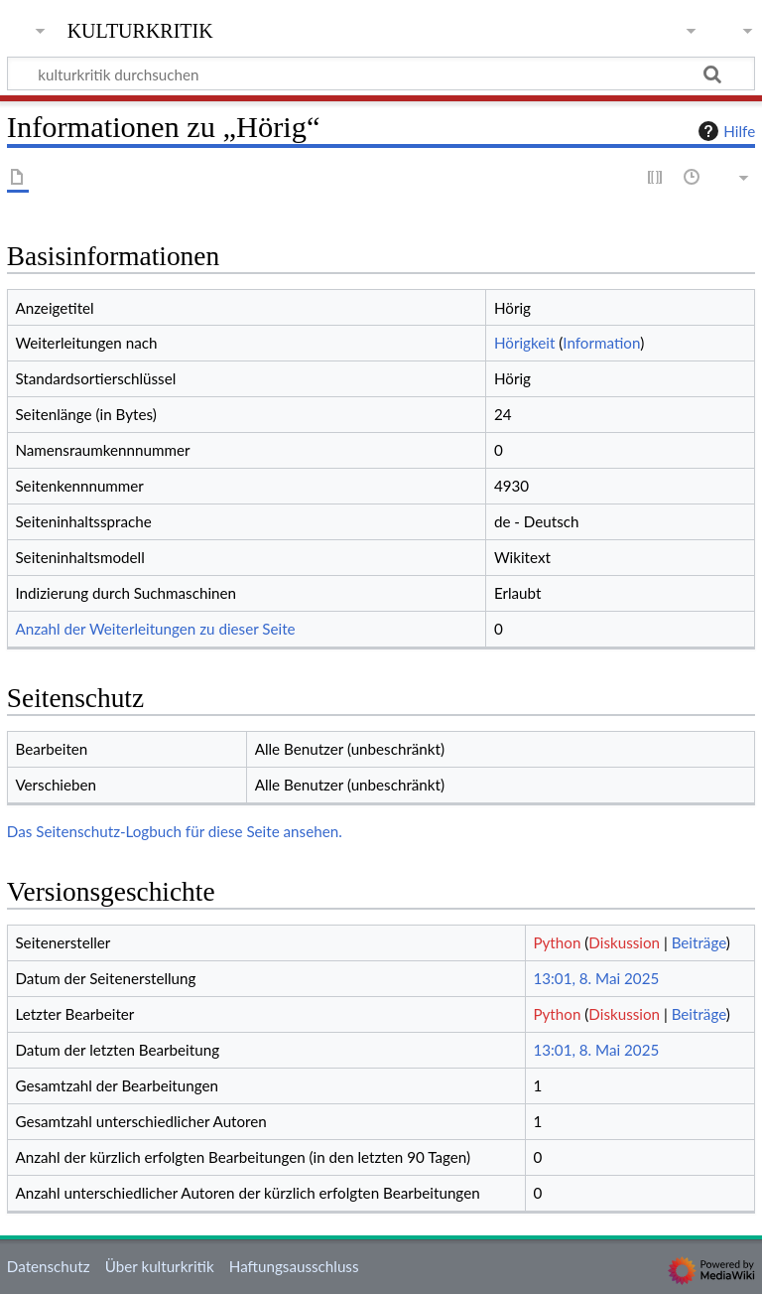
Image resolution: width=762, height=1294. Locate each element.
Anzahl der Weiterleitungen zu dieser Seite (155, 629)
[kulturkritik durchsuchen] (381, 73)
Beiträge (699, 942)
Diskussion (624, 942)
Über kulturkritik (159, 1266)
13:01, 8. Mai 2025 (596, 978)
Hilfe (724, 131)
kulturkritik (140, 29)
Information (601, 343)
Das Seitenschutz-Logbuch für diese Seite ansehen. (174, 831)
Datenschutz (48, 1266)
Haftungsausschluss (294, 1266)
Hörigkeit (524, 343)
